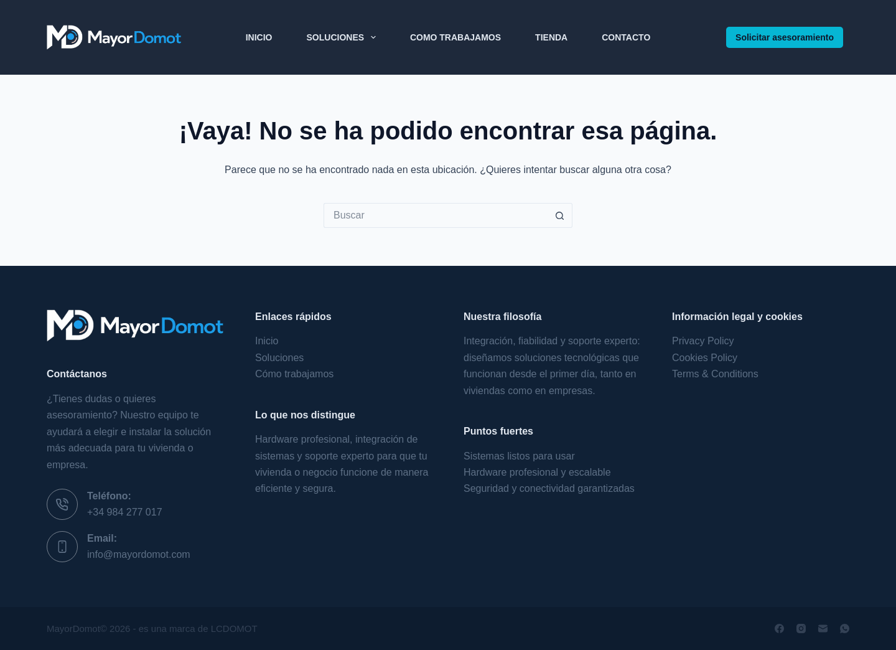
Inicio (259, 37)
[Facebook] (779, 628)
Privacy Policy (703, 341)
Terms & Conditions (715, 374)
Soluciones (344, 37)
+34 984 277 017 (124, 512)
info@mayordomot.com (138, 554)
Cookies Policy (704, 357)
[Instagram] (801, 628)
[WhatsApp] (844, 628)
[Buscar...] (436, 215)
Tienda (551, 37)
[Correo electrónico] (823, 628)
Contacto (626, 37)
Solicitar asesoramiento (784, 37)
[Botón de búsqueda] (560, 215)
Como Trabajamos (455, 37)
